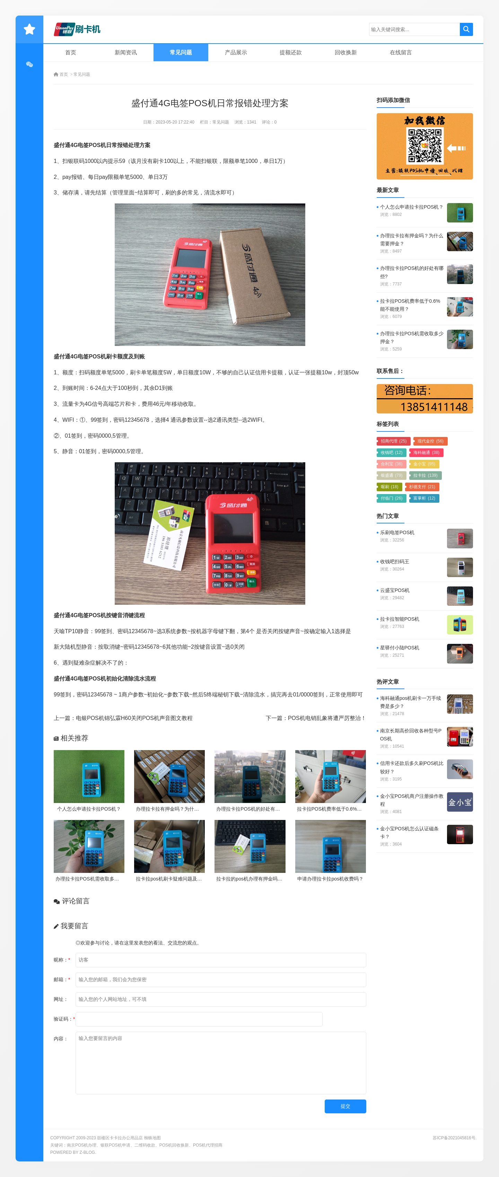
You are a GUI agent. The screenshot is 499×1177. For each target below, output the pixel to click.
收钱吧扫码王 (394, 561)
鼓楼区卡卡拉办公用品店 (120, 1137)
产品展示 (236, 52)
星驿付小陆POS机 (400, 647)
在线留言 (401, 52)
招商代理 (394, 441)
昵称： (62, 959)
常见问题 (181, 52)
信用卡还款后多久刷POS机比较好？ (412, 767)
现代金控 (431, 441)
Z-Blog (87, 1152)
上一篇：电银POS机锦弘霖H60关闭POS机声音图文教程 (123, 718)
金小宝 (424, 464)
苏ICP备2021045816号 (454, 1137)
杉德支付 (422, 486)
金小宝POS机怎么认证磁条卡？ (409, 832)
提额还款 (291, 52)
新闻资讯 (126, 52)
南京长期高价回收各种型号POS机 (410, 734)
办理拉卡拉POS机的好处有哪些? (251, 809)
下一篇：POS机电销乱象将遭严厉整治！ (316, 718)
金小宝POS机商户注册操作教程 (412, 800)
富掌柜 (424, 498)
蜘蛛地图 (152, 1137)
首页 (70, 52)
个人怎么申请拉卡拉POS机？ (89, 809)
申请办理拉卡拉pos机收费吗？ (330, 879)
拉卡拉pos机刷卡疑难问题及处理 (171, 879)
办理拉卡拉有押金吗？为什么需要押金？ (179, 809)
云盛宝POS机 (395, 590)
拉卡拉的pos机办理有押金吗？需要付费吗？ (264, 879)
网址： (61, 999)
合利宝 (392, 464)
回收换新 (346, 52)
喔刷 (390, 486)
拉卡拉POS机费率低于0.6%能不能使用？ (341, 809)
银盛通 (392, 475)
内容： (61, 1038)
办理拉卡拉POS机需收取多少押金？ (94, 879)
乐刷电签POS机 (397, 532)
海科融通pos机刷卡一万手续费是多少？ (410, 702)
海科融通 (426, 452)
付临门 (392, 498)
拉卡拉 (425, 475)
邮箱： (62, 979)
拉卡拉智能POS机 (400, 619)
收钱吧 (392, 452)
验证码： (64, 1019)
